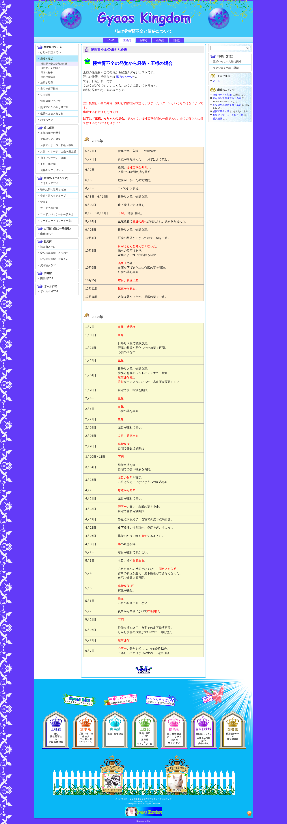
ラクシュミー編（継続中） (228, 67)
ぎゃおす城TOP (49, 291)
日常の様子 (47, 72)
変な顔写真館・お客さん (54, 259)
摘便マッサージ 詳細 (53, 157)
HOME (110, 40)
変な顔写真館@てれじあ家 (227, 98)
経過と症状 (46, 58)
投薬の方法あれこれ (51, 113)
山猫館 (160, 40)
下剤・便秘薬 (48, 163)
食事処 (143, 40)
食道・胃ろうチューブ (53, 195)
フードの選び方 (49, 208)
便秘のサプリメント (51, 170)
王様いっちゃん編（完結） (228, 61)
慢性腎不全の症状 (50, 68)
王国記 (176, 40)
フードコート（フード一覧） (57, 220)
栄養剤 (44, 201)
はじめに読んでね (50, 52)
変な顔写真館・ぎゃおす (54, 252)
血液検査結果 (48, 77)
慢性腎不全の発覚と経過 (54, 63)
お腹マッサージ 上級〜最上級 (58, 151)
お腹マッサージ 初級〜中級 (57, 145)
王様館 (127, 40)
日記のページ (124, 76)
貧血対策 (45, 94)
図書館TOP (46, 278)
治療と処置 (46, 82)
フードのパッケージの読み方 (57, 214)
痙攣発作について (50, 101)
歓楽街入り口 (48, 246)
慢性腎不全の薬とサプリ (54, 107)
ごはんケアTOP (49, 183)
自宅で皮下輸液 (49, 88)
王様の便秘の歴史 (50, 132)
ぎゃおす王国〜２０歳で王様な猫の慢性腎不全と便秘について (143, 799)
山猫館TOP (46, 233)
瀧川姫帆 (217, 118)
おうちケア (46, 119)
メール (216, 81)
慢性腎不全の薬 (221, 111)
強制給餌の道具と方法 (53, 189)
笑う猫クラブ (48, 265)
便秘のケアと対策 (50, 139)
